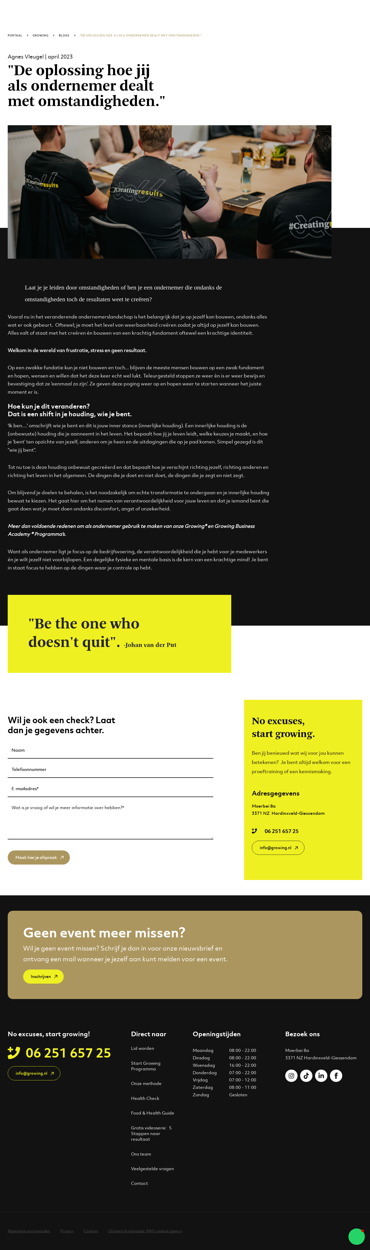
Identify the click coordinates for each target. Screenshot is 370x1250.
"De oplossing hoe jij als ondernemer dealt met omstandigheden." (141, 35)
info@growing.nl (275, 847)
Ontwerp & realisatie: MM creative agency (145, 1230)
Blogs (64, 35)
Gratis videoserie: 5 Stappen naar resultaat (151, 1133)
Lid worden (142, 1048)
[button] (356, 1236)
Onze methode (146, 1083)
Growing (41, 35)
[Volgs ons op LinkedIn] (321, 1076)
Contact (139, 1183)
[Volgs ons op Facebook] (336, 1076)
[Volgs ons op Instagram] (291, 1076)
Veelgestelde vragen (152, 1168)
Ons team (141, 1154)
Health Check (145, 1098)
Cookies (91, 1230)
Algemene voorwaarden (29, 1230)
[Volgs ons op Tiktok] (306, 1076)
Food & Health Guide (152, 1113)
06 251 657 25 (282, 831)
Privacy (66, 1230)
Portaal (15, 35)
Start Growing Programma (146, 1066)
